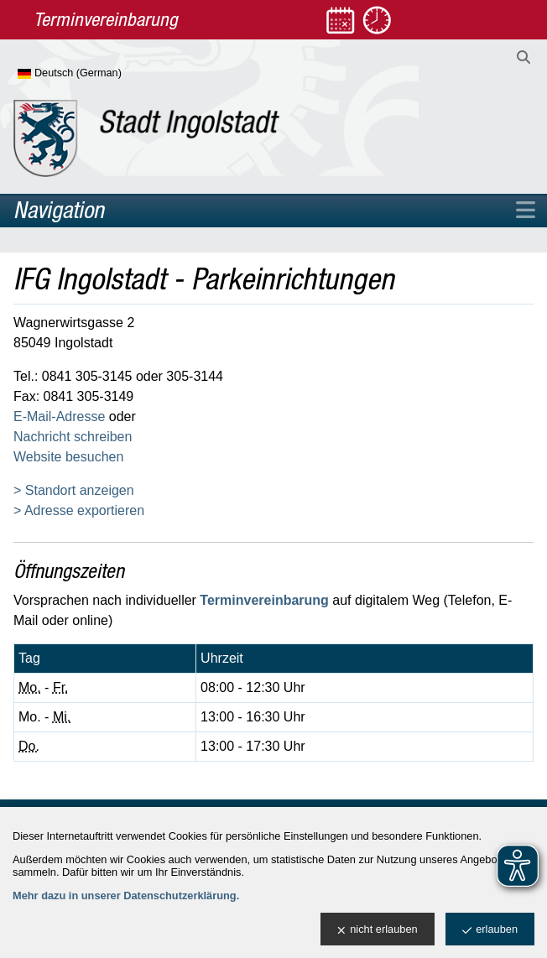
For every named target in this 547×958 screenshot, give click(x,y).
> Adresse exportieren (78, 510)
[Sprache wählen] (97, 73)
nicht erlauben (377, 930)
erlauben (490, 930)
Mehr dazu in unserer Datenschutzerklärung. (126, 895)
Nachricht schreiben (72, 437)
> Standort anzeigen (73, 490)
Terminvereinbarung (264, 600)
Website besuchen (68, 457)
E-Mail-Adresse (59, 416)
